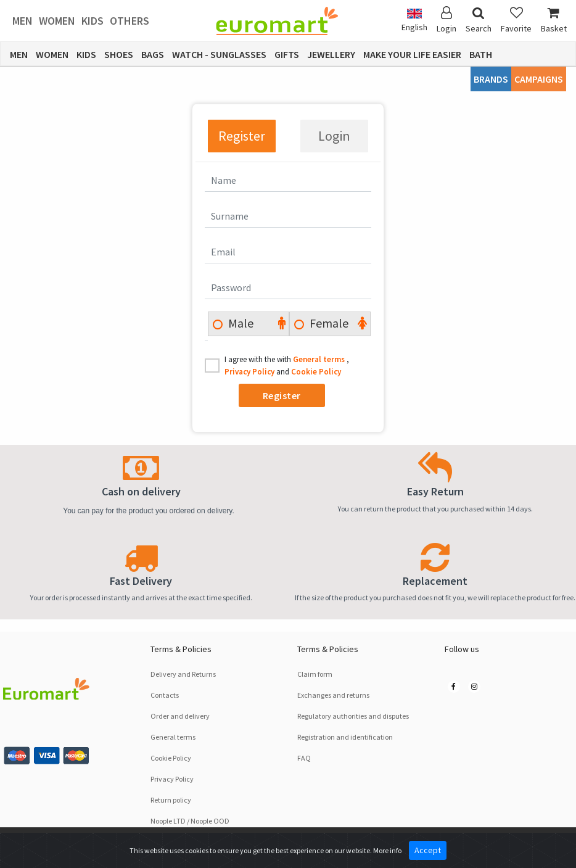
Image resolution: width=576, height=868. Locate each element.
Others (129, 21)
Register (241, 135)
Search (479, 20)
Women (57, 21)
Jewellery (331, 54)
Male (239, 323)
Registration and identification (345, 737)
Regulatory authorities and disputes (353, 716)
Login (334, 135)
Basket (554, 20)
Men (22, 21)
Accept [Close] (427, 850)
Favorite (516, 20)
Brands (491, 79)
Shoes (118, 54)
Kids (92, 21)
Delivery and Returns (183, 674)
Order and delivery (180, 716)
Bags (152, 54)
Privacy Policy (250, 371)
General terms (320, 359)
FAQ (304, 758)
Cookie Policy (316, 371)
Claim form (314, 674)
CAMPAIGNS (538, 79)
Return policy (170, 799)
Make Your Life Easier (412, 54)
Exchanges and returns (333, 695)
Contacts (164, 695)
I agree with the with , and (286, 365)
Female (327, 323)
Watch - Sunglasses (219, 54)
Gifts (286, 54)
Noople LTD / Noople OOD (189, 820)
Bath (480, 54)
